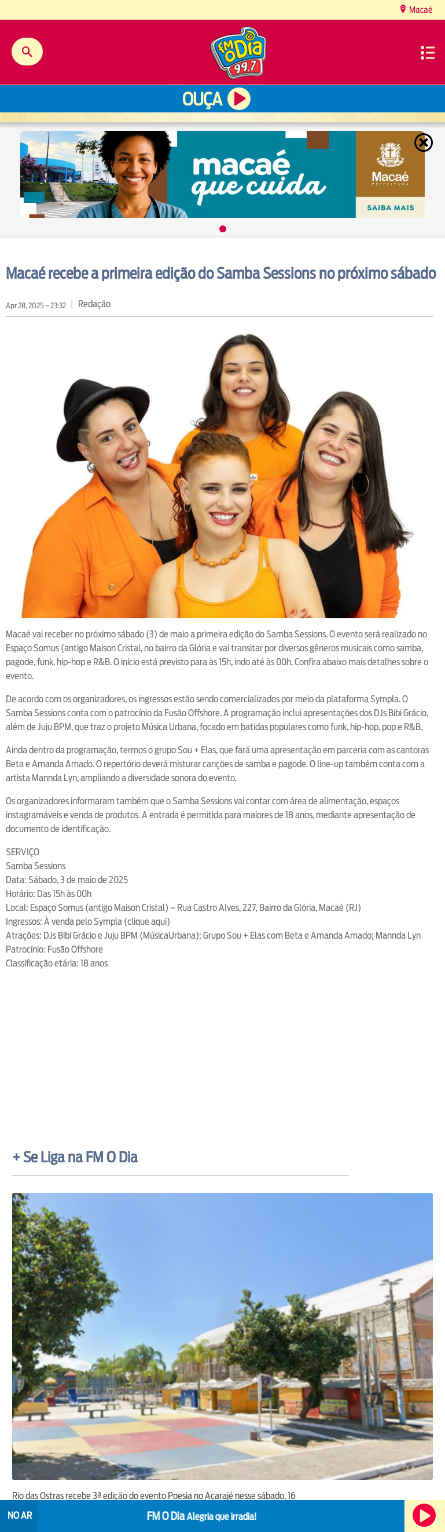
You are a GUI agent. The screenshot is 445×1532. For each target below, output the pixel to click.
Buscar (27, 51)
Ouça (202, 99)
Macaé (419, 9)
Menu (427, 52)
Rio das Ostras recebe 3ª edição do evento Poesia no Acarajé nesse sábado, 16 (154, 1495)
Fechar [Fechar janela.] (424, 142)
